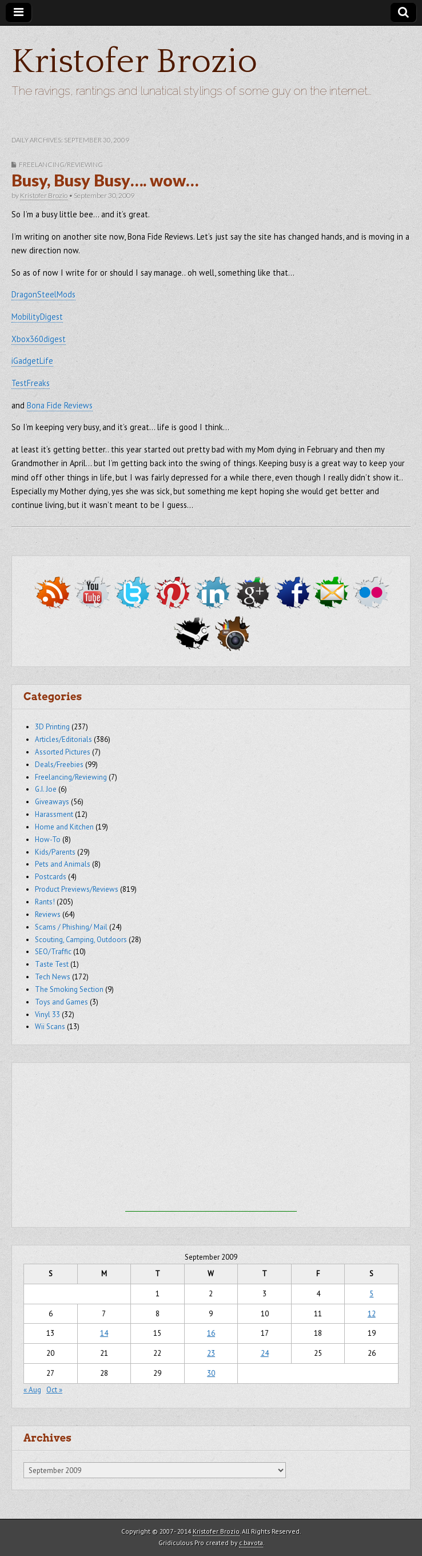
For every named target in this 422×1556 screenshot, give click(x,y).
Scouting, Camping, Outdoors (81, 939)
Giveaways (52, 802)
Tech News (52, 977)
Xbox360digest (38, 339)
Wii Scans (50, 1026)
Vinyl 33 (47, 1014)
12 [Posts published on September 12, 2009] (372, 1314)
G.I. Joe (46, 789)
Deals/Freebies (59, 764)
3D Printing (52, 727)
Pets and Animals (62, 864)
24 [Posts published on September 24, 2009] (265, 1353)
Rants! (45, 902)
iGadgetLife (32, 360)
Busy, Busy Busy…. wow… (104, 180)
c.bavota (251, 1542)
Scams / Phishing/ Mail (71, 927)
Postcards (50, 877)
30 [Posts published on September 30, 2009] (211, 1373)
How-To (48, 839)
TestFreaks (30, 383)
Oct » (54, 1390)
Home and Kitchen (64, 827)
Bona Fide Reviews (60, 405)
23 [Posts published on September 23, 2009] (211, 1353)
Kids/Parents (55, 852)
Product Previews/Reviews (76, 889)
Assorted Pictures (62, 752)
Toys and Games (61, 1002)
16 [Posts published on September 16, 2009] (211, 1333)
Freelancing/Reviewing (61, 164)
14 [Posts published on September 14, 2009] (104, 1333)
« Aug (32, 1390)
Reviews (48, 914)
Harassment (54, 814)
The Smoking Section (69, 989)
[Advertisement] (211, 1140)
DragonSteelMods (43, 294)
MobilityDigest (37, 316)
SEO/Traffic (53, 951)
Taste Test (52, 964)
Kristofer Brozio (134, 62)
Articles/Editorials (63, 739)
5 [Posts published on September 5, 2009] (371, 1294)
